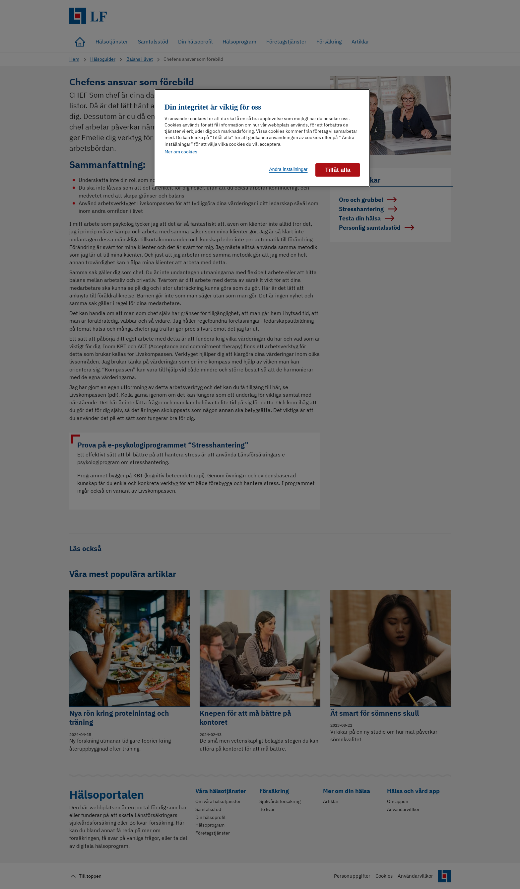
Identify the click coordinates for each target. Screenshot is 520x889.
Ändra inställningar (288, 169)
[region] (262, 138)
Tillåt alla (338, 170)
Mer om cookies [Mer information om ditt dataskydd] (180, 152)
